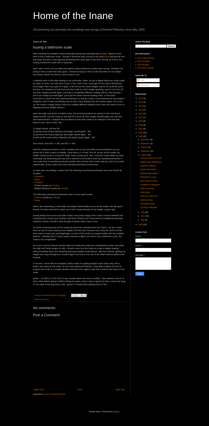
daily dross (44, 299)
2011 (140, 114)
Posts (140, 80)
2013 (140, 106)
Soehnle (38, 197)
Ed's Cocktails (144, 61)
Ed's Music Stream (146, 68)
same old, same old (148, 196)
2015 (140, 98)
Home (79, 390)
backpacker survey (148, 177)
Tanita (37, 200)
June (143, 216)
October (144, 147)
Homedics (39, 176)
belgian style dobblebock (151, 162)
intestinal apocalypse (149, 173)
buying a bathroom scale (151, 158)
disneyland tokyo (147, 204)
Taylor (37, 179)
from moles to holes (148, 181)
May (143, 220)
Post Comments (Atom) (55, 394)
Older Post (120, 390)
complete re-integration (150, 185)
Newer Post (39, 390)
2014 (140, 102)
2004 (140, 224)
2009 (140, 121)
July (143, 212)
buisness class (146, 200)
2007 (140, 129)
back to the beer (147, 188)
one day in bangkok (148, 207)
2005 (140, 136)
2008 (140, 125)
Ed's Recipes (143, 65)
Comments (143, 85)
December (145, 139)
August (144, 155)
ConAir (55, 185)
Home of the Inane (73, 15)
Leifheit (55, 197)
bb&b (106, 56)
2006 (140, 133)
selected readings (148, 166)
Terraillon (38, 182)
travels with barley (148, 169)
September (146, 151)
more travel (145, 192)
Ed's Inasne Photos (146, 58)
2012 (140, 110)
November (145, 143)
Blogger (116, 411)
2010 (140, 117)
